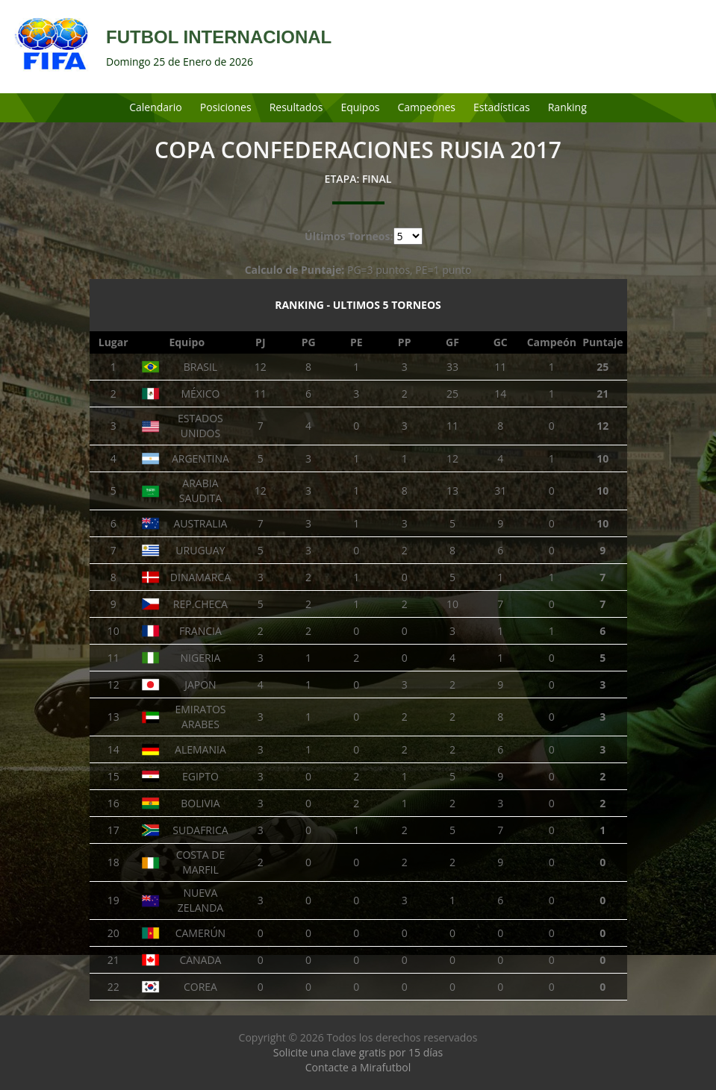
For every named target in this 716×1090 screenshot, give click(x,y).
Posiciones (226, 107)
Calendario (155, 107)
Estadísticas (501, 107)
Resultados (296, 107)
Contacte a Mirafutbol (358, 1067)
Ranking (567, 107)
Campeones (427, 107)
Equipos (359, 107)
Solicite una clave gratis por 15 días (358, 1052)
